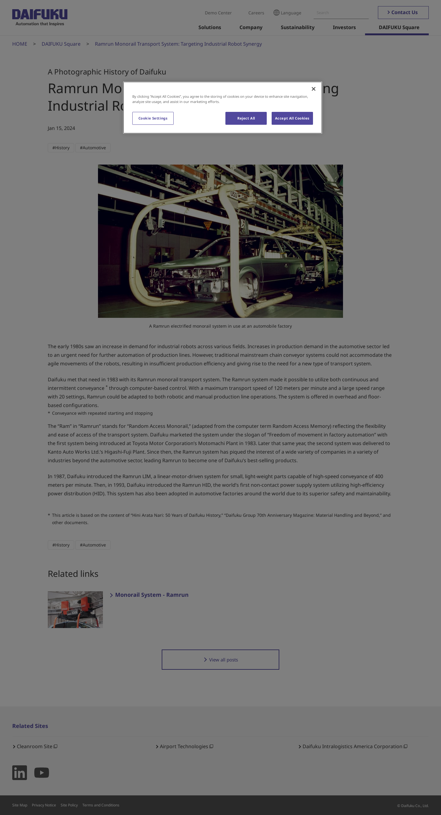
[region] (222, 108)
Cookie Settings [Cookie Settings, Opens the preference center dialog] (153, 118)
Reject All (246, 118)
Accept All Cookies (292, 118)
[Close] (313, 89)
